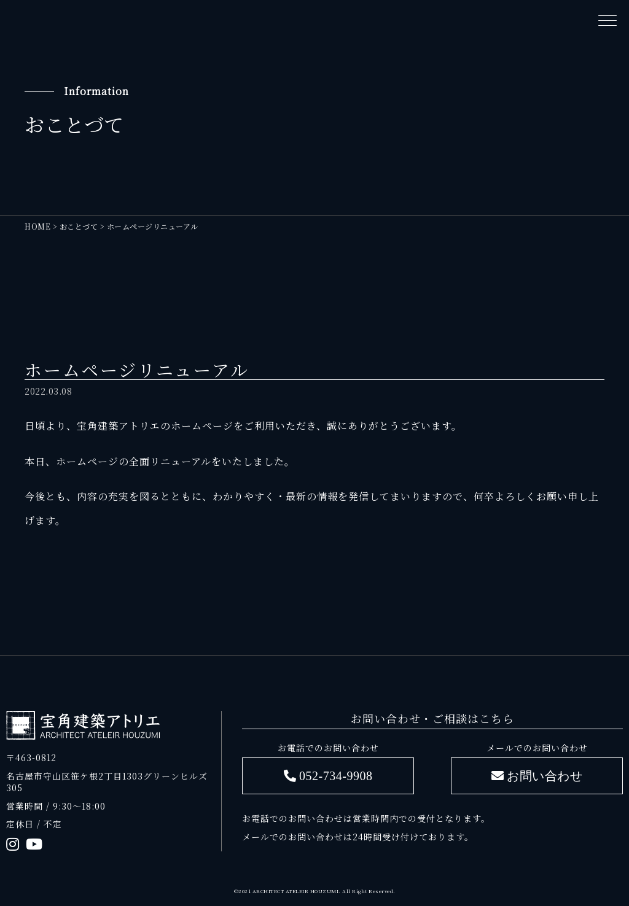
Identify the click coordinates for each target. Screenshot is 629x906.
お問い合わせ (544, 775)
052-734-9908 (335, 775)
